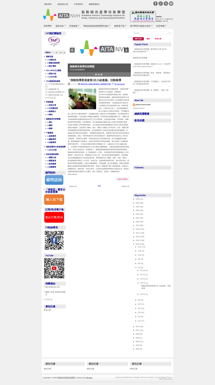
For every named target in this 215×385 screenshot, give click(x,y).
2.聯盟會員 (51, 161)
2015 (138, 240)
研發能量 (75, 24)
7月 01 (143, 294)
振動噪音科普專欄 (53, 119)
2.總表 (50, 125)
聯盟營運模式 (94, 4)
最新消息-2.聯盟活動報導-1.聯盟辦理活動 (96, 84)
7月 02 (143, 283)
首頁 (99, 186)
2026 (138, 199)
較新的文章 (73, 186)
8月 (139, 263)
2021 (138, 218)
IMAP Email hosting (165, 379)
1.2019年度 (51, 150)
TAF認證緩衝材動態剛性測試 (97, 24)
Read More (123, 179)
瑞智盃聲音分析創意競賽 (56, 147)
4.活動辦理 (51, 167)
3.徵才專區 (51, 66)
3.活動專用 (51, 142)
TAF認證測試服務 (53, 81)
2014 (138, 244)
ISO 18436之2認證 (53, 70)
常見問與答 (78, 4)
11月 (140, 251)
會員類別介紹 (62, 4)
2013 (138, 326)
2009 (138, 334)
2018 (138, 229)
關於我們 (48, 4)
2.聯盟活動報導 (53, 63)
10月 (140, 255)
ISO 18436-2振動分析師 (142, 24)
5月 (139, 304)
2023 (138, 210)
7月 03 (143, 279)
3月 (139, 312)
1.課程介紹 (51, 74)
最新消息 (61, 24)
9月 (139, 259)
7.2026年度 (51, 77)
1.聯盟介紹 (51, 157)
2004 (138, 341)
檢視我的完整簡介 (139, 108)
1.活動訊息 (51, 60)
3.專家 (50, 128)
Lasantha (150, 377)
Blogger (89, 378)
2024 (138, 207)
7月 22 (143, 275)
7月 (139, 268)
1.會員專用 (51, 136)
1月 (139, 321)
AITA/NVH (47, 25)
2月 (139, 317)
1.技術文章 (51, 105)
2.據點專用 (51, 139)
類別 (148, 39)
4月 (139, 308)
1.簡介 (50, 122)
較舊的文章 (125, 186)
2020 (138, 222)
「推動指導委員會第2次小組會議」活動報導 (94, 80)
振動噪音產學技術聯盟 (82, 66)
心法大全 (49, 299)
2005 (138, 338)
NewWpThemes (127, 377)
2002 (138, 349)
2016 (138, 237)
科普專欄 (162, 24)
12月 (140, 247)
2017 (138, 233)
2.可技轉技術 (52, 108)
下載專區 (49, 133)
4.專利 (50, 115)
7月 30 (143, 270)
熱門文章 (138, 39)
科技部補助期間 (52, 154)
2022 (138, 214)
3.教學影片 (51, 111)
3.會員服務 (51, 164)
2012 (138, 330)
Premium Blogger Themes (163, 377)
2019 (138, 225)
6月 (139, 300)
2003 (138, 345)
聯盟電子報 (121, 24)
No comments (119, 84)
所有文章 (158, 39)
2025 (138, 203)
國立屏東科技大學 (52, 287)
